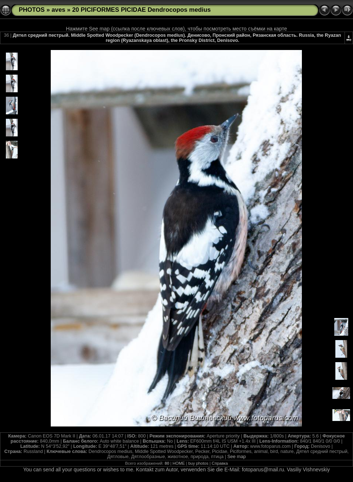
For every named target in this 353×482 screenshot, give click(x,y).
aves (58, 9)
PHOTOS (32, 9)
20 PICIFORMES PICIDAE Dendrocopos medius (141, 9)
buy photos (198, 463)
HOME (178, 463)
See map (236, 456)
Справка (220, 463)
